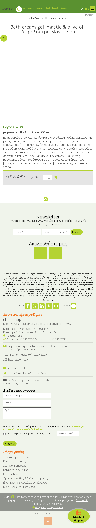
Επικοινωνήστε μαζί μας (22, 314)
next (91, 15)
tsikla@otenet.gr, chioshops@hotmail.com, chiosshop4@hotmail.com (28, 381)
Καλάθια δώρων (78, 516)
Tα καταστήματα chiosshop (18, 457)
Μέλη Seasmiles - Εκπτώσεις (19, 487)
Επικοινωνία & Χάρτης (17, 368)
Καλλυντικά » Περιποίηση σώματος (49, 17)
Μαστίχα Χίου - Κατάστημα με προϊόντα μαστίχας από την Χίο (38, 324)
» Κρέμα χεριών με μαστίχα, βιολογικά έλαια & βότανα (56, 276)
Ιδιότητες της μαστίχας (16, 461)
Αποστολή (10, 443)
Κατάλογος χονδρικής (15, 470)
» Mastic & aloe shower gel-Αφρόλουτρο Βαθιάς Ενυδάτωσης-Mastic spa (35, 291)
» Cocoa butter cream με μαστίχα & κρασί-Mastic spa (61, 282)
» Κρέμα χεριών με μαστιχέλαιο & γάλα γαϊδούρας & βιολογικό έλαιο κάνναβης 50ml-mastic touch (47, 277)
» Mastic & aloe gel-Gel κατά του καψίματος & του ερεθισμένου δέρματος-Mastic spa (42, 296)
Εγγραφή (76, 231)
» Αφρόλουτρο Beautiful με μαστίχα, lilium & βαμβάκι (49, 274)
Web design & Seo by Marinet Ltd (48, 513)
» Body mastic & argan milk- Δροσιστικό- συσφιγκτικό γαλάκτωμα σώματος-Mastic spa (48, 288)
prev (86, 15)
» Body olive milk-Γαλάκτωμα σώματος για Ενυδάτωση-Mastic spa (69, 285)
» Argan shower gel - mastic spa (75, 287)
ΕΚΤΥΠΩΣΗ (69, 306)
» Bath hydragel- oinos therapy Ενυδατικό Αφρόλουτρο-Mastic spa (53, 280)
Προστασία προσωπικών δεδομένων (60, 502)
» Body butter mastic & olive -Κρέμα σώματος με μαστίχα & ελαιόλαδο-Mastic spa (33, 287)
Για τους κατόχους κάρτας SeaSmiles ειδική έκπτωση (45, 8)
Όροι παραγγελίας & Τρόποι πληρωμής (25, 478)
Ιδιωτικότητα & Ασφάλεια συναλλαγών (25, 482)
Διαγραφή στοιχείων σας (48, 507)
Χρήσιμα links (10, 474)
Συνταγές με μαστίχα (14, 465)
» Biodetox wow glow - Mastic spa (16, 274)
